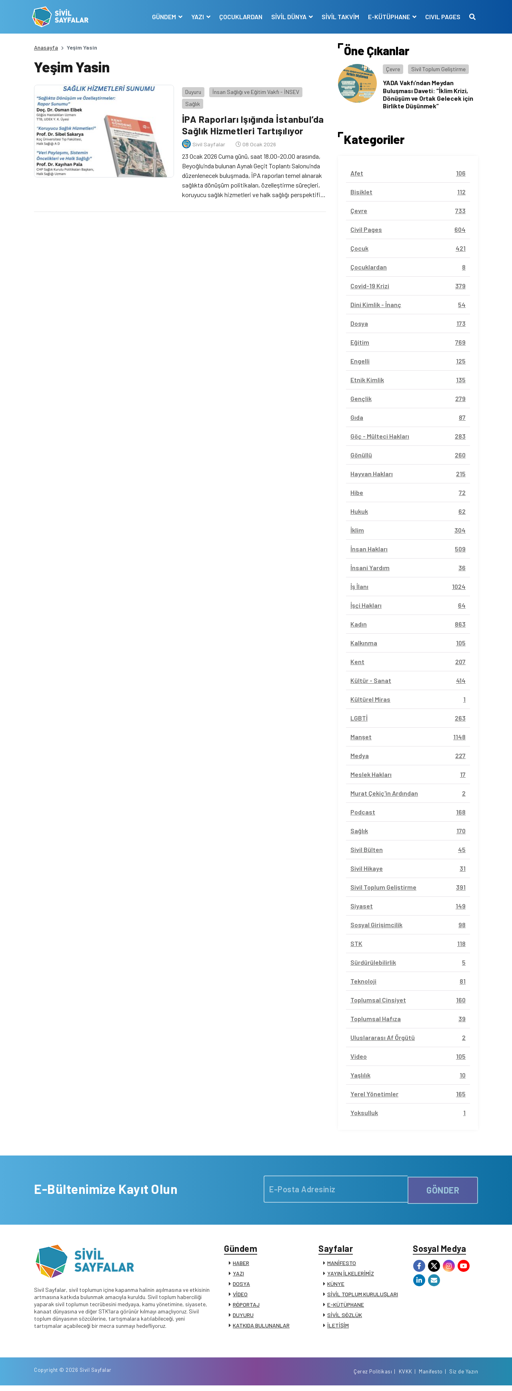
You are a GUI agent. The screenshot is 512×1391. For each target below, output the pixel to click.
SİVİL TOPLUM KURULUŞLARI (362, 1296)
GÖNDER (442, 1189)
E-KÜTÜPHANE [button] (387, 16)
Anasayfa (46, 47)
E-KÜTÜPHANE (345, 1306)
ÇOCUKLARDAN (238, 16)
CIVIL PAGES (440, 16)
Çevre (393, 69)
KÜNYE (335, 1285)
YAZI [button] (196, 16)
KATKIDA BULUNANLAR (261, 1327)
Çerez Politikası (373, 1376)
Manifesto (431, 1376)
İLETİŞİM (338, 1327)
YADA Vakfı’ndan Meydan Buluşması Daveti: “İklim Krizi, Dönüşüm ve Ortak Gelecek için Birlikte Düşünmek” (428, 94)
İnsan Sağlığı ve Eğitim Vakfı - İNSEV (253, 89)
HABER (241, 1264)
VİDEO (240, 1296)
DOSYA (241, 1285)
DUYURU (243, 1316)
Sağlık (190, 101)
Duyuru (191, 89)
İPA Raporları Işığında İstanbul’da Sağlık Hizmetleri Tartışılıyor (252, 122)
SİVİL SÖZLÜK (344, 1316)
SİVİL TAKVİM (338, 16)
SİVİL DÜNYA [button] (287, 16)
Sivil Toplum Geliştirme (438, 69)
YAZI (238, 1275)
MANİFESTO (341, 1264)
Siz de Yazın (463, 1376)
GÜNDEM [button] (162, 16)
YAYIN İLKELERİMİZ (350, 1275)
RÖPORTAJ (246, 1306)
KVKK (405, 1376)
